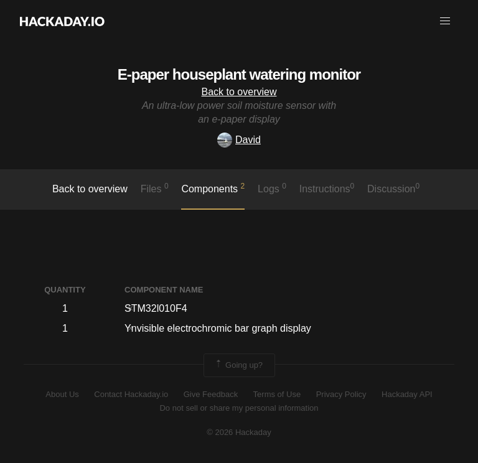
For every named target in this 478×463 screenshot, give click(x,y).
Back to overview (239, 92)
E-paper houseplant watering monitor (239, 74)
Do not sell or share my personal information (238, 408)
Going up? (238, 365)
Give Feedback (211, 394)
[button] (445, 21)
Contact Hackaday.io (131, 394)
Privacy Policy (341, 394)
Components (213, 188)
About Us (61, 394)
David (239, 139)
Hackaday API (407, 394)
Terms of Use (277, 394)
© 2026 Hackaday (239, 432)
